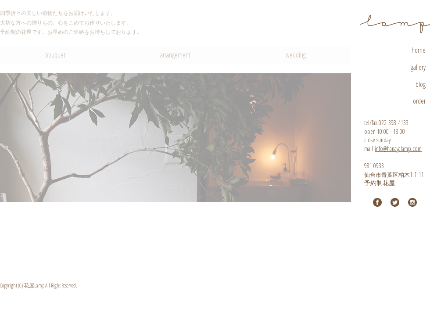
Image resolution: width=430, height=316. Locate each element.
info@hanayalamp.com (398, 148)
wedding (296, 55)
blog (421, 84)
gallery (418, 67)
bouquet (55, 55)
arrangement (175, 55)
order (419, 101)
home (419, 50)
